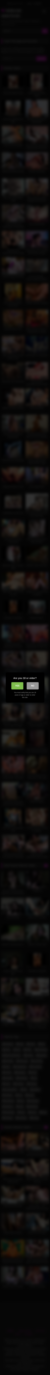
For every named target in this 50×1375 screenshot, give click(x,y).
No (32, 686)
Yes (17, 686)
